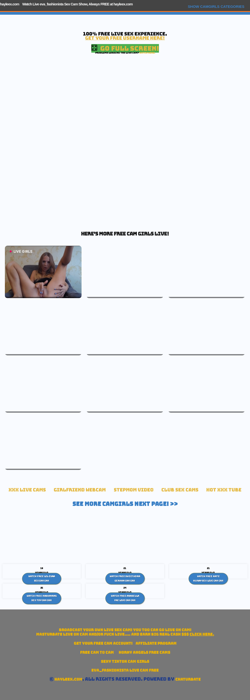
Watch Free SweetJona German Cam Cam (125, 578)
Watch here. (147, 52)
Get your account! (103, 643)
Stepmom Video (134, 490)
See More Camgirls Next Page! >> (125, 504)
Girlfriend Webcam (80, 490)
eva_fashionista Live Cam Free (125, 670)
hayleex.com (9, 4)
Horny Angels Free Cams (144, 652)
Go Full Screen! (125, 48)
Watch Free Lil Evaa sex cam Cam (41, 578)
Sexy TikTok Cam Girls (125, 661)
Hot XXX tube (223, 490)
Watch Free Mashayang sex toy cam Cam (42, 598)
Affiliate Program (156, 643)
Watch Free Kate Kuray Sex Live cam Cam (208, 578)
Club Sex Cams (179, 490)
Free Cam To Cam (97, 652)
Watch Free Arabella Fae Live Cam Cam (125, 598)
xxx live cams (27, 490)
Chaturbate (188, 679)
